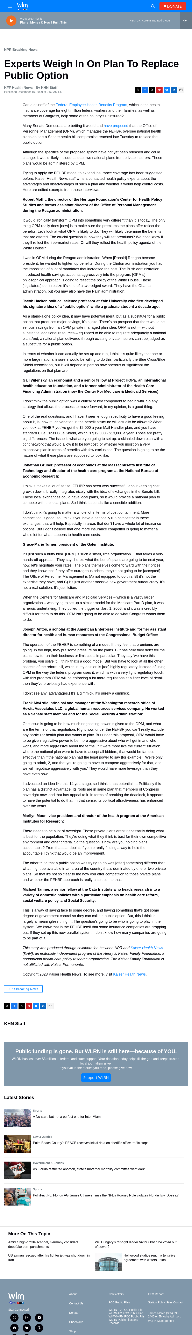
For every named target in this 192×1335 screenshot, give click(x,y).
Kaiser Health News (146, 948)
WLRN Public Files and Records (123, 1321)
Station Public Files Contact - (165, 1304)
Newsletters (116, 1294)
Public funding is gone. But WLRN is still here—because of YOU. (96, 1051)
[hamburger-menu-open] (10, 6)
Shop (72, 1331)
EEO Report (155, 1294)
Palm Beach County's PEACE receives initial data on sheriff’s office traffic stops (91, 1143)
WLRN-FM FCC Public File (126, 1313)
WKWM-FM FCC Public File (126, 1316)
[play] (11, 20)
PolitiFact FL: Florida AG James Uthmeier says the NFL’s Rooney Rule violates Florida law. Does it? (106, 1195)
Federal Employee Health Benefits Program (91, 105)
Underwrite (76, 1322)
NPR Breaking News (21, 50)
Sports (37, 1110)
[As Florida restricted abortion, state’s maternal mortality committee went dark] (17, 1170)
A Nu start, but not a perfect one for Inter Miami (67, 1116)
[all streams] (186, 20)
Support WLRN (96, 1077)
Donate (73, 1312)
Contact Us (76, 1303)
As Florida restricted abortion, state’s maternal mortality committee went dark (89, 1169)
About (73, 1294)
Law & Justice (42, 1136)
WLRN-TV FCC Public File (126, 1309)
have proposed (116, 126)
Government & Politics (48, 1163)
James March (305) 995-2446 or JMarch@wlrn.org (164, 1315)
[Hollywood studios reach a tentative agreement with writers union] (108, 1262)
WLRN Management (161, 1320)
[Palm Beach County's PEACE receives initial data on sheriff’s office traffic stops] (17, 1144)
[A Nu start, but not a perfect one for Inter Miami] (17, 1118)
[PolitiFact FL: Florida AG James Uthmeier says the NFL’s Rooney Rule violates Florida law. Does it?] (17, 1197)
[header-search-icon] (153, 6)
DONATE (174, 6)
